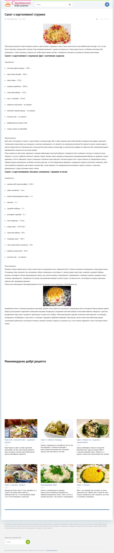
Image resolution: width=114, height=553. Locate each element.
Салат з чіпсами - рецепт (15, 485)
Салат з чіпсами (83, 485)
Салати (6, 445)
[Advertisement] (57, 340)
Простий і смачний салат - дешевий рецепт (20, 441)
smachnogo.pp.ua (51, 550)
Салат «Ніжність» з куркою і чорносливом (88, 441)
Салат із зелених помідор (51, 440)
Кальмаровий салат (49, 485)
